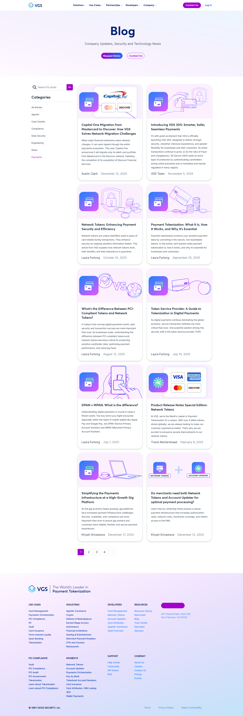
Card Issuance (36, 630)
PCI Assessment (37, 676)
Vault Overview (115, 630)
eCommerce (72, 626)
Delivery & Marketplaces (79, 618)
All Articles (36, 107)
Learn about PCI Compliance (43, 688)
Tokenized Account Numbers (81, 680)
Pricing (137, 674)
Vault (31, 626)
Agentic (35, 114)
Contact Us (192, 5)
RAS (110, 674)
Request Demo (111, 55)
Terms (147, 707)
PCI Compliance (37, 618)
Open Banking (36, 638)
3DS (68, 692)
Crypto (69, 615)
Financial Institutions (76, 630)
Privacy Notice (166, 707)
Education (139, 626)
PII (30, 622)
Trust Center (140, 622)
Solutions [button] (79, 5)
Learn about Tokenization (42, 684)
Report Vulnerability (191, 707)
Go (69, 87)
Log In (208, 5)
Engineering (37, 142)
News (34, 150)
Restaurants (72, 646)
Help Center (114, 662)
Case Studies (38, 121)
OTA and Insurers (75, 642)
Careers (138, 666)
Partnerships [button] (114, 5)
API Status (113, 670)
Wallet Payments (75, 696)
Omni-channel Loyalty (40, 634)
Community (113, 666)
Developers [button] (133, 5)
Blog (136, 618)
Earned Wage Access (77, 622)
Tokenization (35, 642)
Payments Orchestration (41, 615)
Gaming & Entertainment (78, 634)
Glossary (139, 630)
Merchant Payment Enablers (81, 638)
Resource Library (143, 611)
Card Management (38, 611)
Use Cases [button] (96, 5)
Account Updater (75, 668)
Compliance (37, 128)
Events (137, 678)
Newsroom (140, 615)
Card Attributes (116, 622)
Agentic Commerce (76, 611)
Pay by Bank (72, 676)
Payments (36, 157)
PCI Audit (33, 672)
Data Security (38, 135)
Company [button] (150, 5)
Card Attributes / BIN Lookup (81, 688)
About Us (139, 662)
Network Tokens (74, 664)
